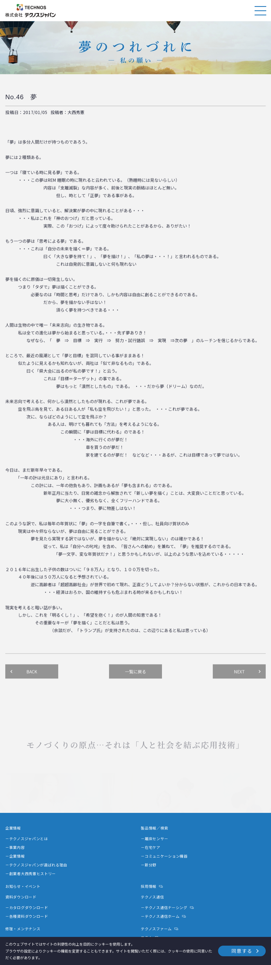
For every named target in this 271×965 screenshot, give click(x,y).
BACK (31, 680)
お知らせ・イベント (22, 886)
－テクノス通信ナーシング (164, 907)
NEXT (239, 680)
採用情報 (148, 886)
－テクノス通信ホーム (160, 916)
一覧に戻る (135, 680)
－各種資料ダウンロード (26, 916)
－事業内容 (15, 847)
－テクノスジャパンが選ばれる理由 (36, 864)
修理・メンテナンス (22, 928)
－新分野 (148, 864)
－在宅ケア (150, 847)
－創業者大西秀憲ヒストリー (30, 873)
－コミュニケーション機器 (164, 856)
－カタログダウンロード (26, 907)
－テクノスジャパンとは (26, 838)
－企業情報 (15, 856)
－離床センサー (154, 838)
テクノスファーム (156, 928)
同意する (241, 950)
